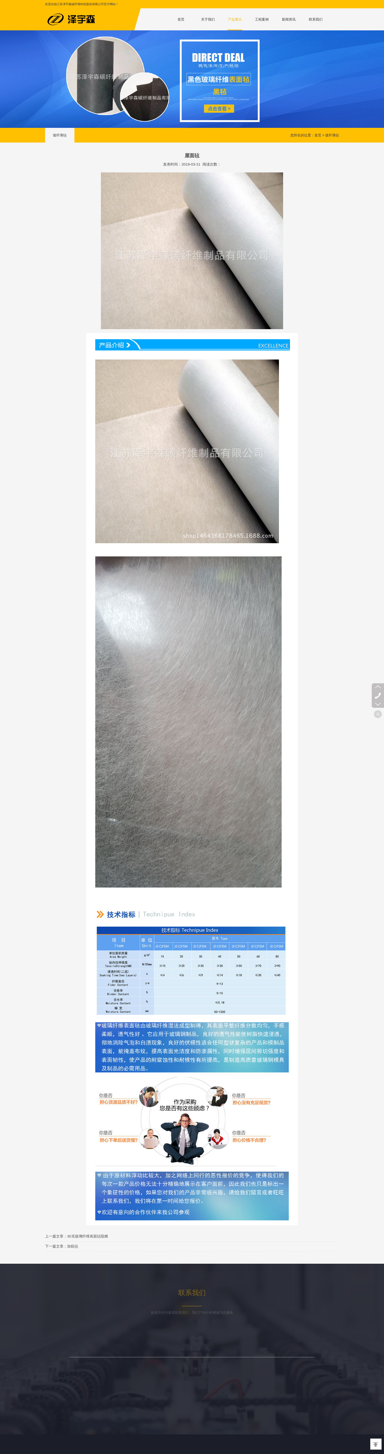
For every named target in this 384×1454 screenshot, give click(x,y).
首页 (181, 19)
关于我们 (208, 19)
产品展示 (235, 19)
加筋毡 (72, 1246)
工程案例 (262, 19)
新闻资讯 (289, 19)
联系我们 (316, 19)
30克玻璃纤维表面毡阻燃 (87, 1236)
